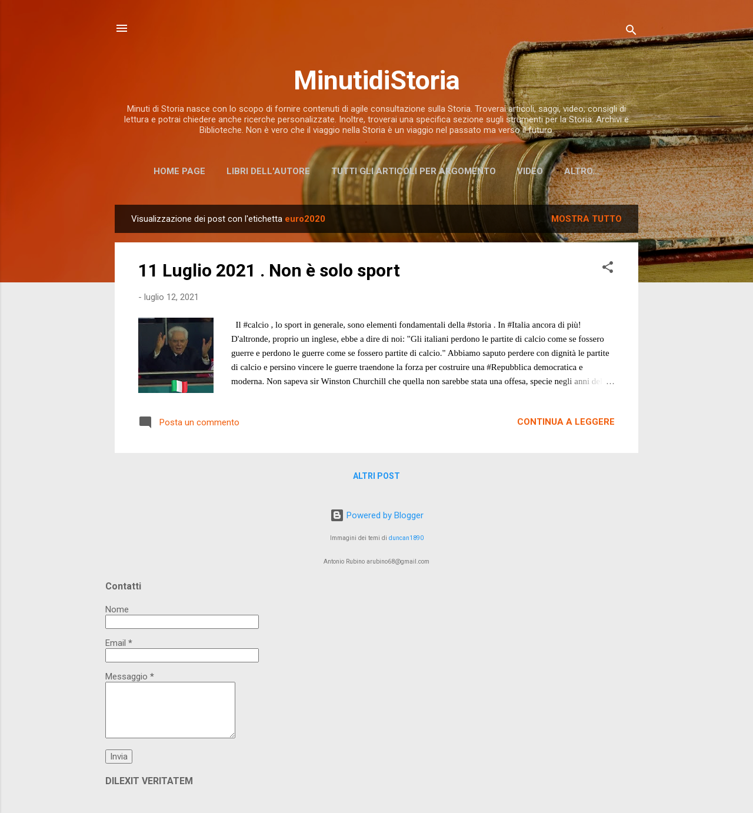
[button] (608, 269)
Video (530, 171)
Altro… (581, 171)
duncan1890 (406, 538)
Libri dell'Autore (268, 171)
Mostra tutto (586, 219)
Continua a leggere (566, 422)
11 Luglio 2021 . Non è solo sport (269, 270)
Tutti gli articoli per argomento (413, 171)
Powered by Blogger (377, 515)
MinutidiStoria (377, 80)
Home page (179, 171)
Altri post (376, 476)
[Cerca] (631, 32)
